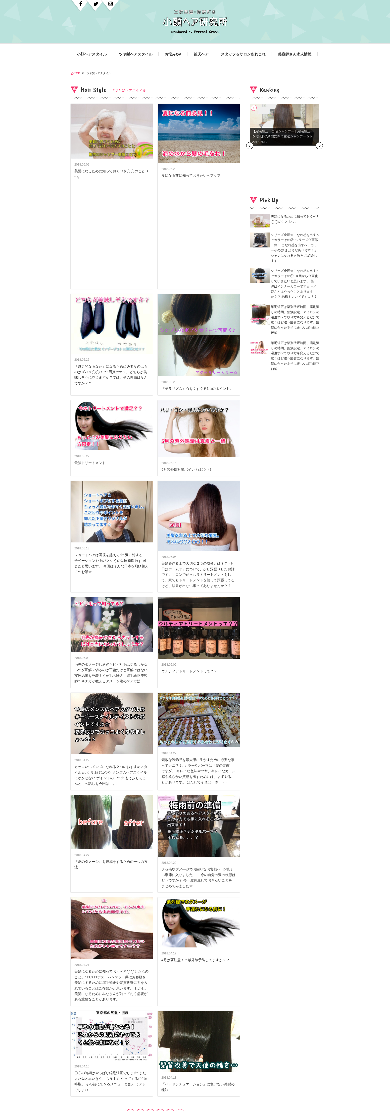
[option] (284, 125)
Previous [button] (249, 145)
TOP (77, 73)
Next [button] (319, 145)
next (180, 1007)
